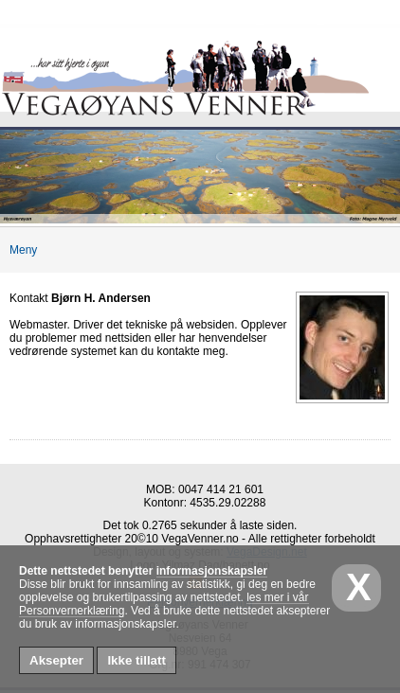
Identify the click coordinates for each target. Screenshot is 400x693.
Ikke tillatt (136, 660)
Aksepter (56, 660)
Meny (18, 250)
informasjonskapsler (211, 571)
